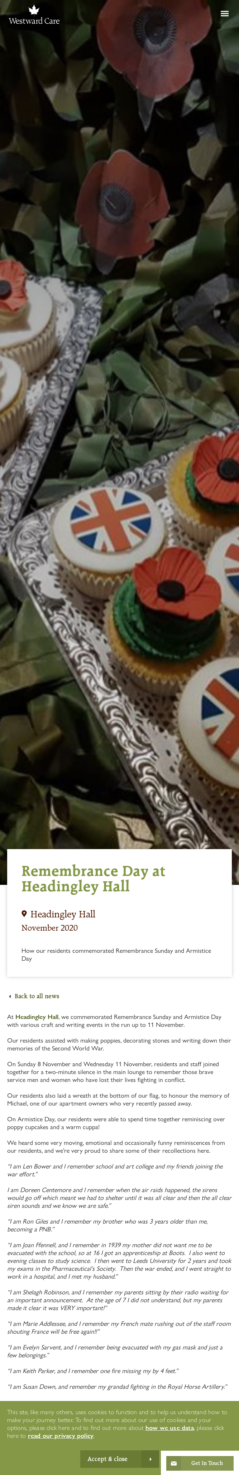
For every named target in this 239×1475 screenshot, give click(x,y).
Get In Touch (207, 1463)
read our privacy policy (61, 1435)
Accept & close (107, 1458)
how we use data (169, 1427)
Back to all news (37, 996)
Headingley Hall (36, 1016)
